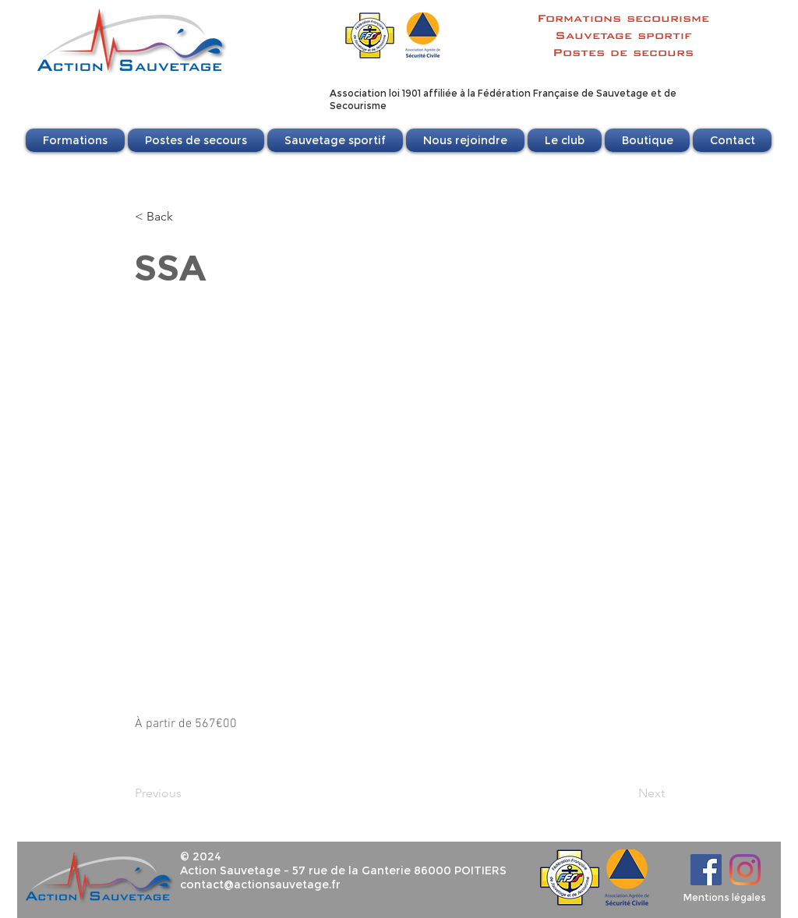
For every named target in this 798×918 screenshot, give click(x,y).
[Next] (626, 793)
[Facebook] (706, 869)
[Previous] (186, 793)
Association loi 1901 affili (387, 93)
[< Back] (186, 216)
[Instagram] (745, 869)
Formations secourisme (623, 18)
